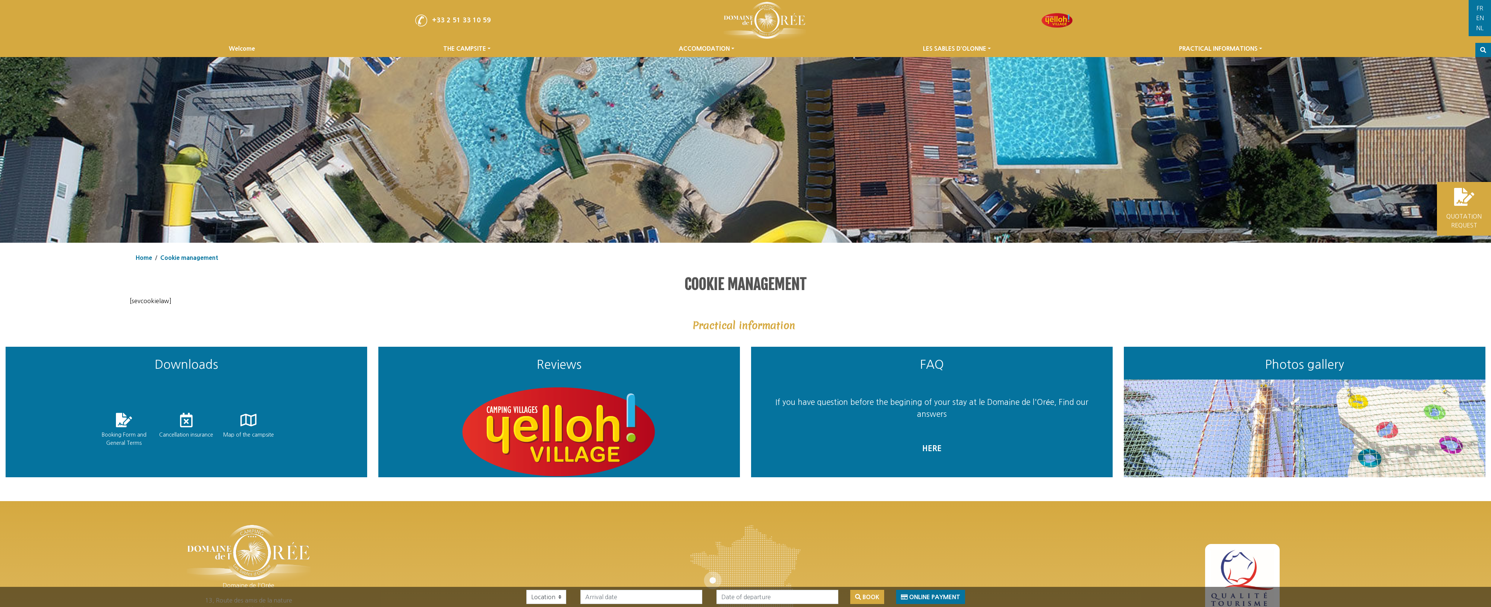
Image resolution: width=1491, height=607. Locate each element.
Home (144, 258)
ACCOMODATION (706, 48)
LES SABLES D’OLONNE (957, 48)
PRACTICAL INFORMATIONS (1220, 48)
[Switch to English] (1480, 18)
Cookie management (189, 258)
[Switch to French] (1480, 8)
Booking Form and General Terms (124, 439)
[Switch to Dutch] (1479, 28)
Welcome (242, 48)
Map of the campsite (248, 434)
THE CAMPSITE (467, 48)
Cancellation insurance (186, 434)
